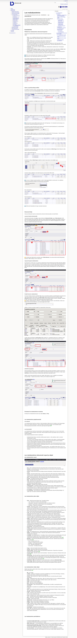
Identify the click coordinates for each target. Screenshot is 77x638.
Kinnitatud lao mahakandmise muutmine (61, 27)
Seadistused (13, 9)
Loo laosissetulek (61, 31)
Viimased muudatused (64, 4)
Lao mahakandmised (16, 25)
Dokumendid (13, 10)
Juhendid (12, 31)
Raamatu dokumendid (15, 12)
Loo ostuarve (60, 30)
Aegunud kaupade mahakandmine (61, 22)
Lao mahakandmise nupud (61, 34)
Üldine (12, 8)
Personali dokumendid (15, 13)
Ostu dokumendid (15, 28)
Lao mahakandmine (59, 12)
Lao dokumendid (14, 14)
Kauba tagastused (16, 17)
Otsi (67, 2)
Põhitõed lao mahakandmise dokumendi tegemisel (62, 15)
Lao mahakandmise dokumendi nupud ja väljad (61, 33)
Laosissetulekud (15, 26)
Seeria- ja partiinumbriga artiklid (61, 17)
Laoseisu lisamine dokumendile (61, 20)
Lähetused (14, 22)
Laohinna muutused (16, 15)
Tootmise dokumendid (15, 29)
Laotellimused (15, 23)
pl (66, 6)
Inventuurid (15, 16)
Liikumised (14, 24)
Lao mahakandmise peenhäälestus (60, 40)
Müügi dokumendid (15, 27)
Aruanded (12, 30)
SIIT (51, 425)
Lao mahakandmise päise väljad (61, 36)
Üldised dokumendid (15, 11)
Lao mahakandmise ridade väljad (61, 38)
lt (63, 6)
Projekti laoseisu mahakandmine (60, 24)
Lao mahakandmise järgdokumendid (60, 29)
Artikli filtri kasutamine (61, 25)
